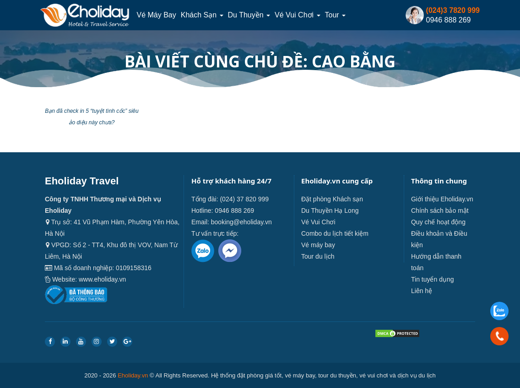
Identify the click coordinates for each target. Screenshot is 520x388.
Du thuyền (249, 15)
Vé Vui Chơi (297, 15)
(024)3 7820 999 (453, 10)
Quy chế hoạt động (438, 222)
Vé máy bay (156, 15)
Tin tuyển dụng (432, 279)
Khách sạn (202, 15)
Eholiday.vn (133, 375)
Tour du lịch (317, 256)
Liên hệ (421, 290)
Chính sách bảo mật (440, 210)
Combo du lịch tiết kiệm (334, 233)
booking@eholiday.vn (241, 222)
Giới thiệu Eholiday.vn (442, 199)
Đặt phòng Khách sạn (332, 199)
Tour (335, 15)
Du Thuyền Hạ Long (329, 210)
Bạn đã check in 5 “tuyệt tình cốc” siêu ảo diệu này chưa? (91, 117)
